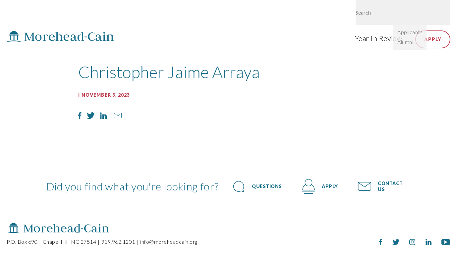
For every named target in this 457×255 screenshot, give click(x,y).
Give (377, 14)
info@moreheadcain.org (169, 241)
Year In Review (378, 38)
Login (401, 14)
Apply (432, 39)
